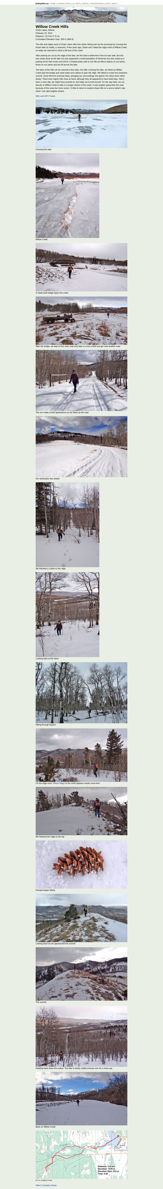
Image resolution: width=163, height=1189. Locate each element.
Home (53, 4)
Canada (46, 1185)
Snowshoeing (97, 4)
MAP (108, 4)
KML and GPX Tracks (45, 96)
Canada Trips (63, 4)
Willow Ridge (59, 783)
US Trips (76, 4)
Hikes (38, 1185)
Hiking (85, 4)
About (114, 4)
